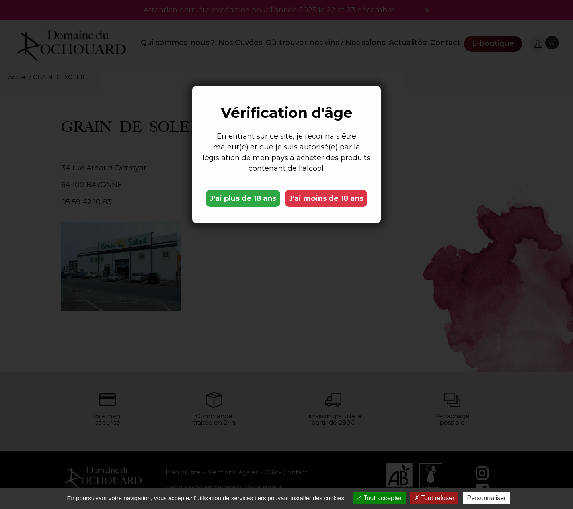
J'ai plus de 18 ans (243, 198)
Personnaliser (486, 498)
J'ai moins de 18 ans (326, 198)
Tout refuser (434, 498)
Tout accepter (379, 498)
